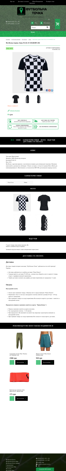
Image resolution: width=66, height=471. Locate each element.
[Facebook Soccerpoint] (36, 466)
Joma (25, 182)
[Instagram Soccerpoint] (39, 466)
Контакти (32, 3)
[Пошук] (40, 27)
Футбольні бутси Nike (12, 461)
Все (12, 140)
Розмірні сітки (50, 1)
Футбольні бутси (10, 459)
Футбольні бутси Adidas (13, 463)
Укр (46, 19)
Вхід (34, 23)
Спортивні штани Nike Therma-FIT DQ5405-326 (18, 354)
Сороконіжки (9, 465)
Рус (49, 19)
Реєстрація (45, 23)
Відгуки (51, 140)
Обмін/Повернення (37, 1)
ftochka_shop (40, 462)
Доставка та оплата (23, 1)
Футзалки (8, 468)
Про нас (12, 1)
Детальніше (20, 362)
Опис (18, 140)
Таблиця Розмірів (15, 110)
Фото (43, 140)
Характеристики (31, 140)
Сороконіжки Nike (11, 467)
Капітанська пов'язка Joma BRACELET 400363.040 (17, 390)
